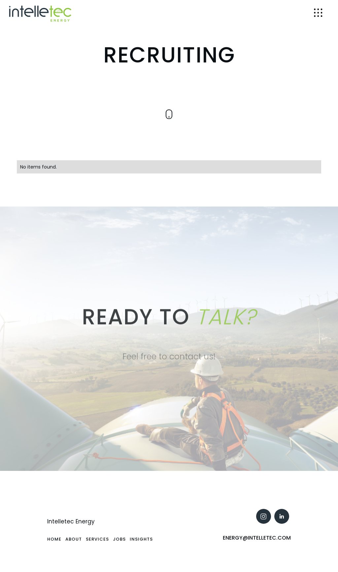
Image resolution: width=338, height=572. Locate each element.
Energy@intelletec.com (257, 538)
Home (54, 539)
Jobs (119, 539)
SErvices (97, 539)
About (73, 539)
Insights (141, 539)
